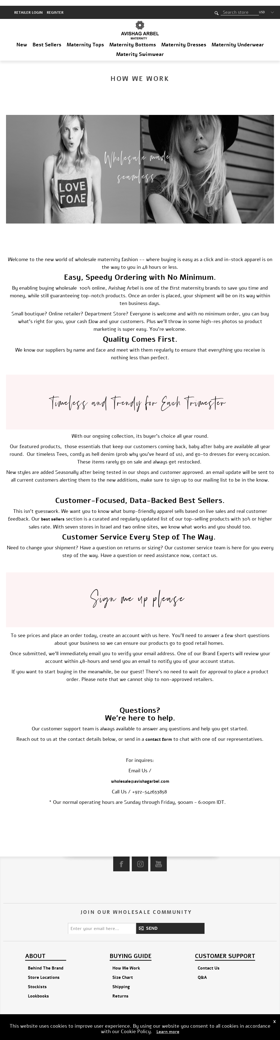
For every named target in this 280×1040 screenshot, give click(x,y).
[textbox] (240, 6)
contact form (158, 733)
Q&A (202, 971)
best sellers (53, 513)
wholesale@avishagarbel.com (140, 775)
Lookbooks (38, 990)
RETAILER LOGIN (28, 6)
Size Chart (122, 971)
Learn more (167, 1032)
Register (55, 6)
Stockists (37, 981)
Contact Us (209, 962)
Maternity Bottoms (132, 39)
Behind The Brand (45, 962)
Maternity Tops (85, 39)
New (21, 39)
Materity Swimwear (140, 48)
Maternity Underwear (238, 39)
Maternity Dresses (183, 39)
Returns (120, 990)
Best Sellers (47, 39)
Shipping (121, 981)
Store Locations (44, 971)
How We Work (126, 962)
